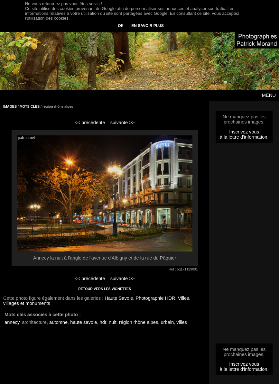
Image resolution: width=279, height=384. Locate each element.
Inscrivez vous (244, 131)
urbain (167, 322)
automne (58, 322)
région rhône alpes (138, 322)
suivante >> (122, 122)
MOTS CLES (30, 106)
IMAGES (10, 106)
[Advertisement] (244, 245)
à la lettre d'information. (244, 137)
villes (181, 322)
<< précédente (90, 122)
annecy (12, 322)
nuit (112, 322)
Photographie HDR (155, 298)
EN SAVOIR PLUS (147, 25)
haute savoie (83, 322)
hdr (103, 322)
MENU (269, 95)
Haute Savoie (119, 298)
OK (121, 25)
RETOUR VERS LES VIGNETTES (104, 289)
